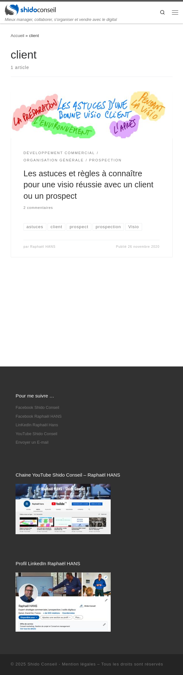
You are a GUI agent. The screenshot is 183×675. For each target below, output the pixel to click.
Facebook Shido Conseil (37, 327)
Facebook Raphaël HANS (39, 336)
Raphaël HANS (43, 246)
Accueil (17, 35)
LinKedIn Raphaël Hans (37, 344)
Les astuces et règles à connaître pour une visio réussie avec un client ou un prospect (88, 184)
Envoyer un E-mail (32, 362)
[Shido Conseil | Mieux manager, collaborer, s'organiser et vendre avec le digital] (30, 9)
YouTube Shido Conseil (36, 353)
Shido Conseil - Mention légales (62, 583)
